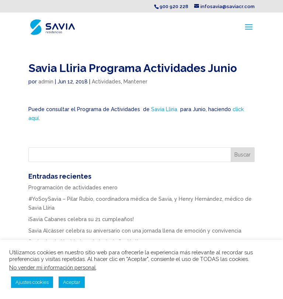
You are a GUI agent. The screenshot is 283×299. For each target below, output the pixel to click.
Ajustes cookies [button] (32, 282)
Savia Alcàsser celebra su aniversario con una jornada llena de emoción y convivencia (134, 231)
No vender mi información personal (52, 267)
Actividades (106, 82)
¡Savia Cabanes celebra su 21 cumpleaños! (81, 219)
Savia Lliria (164, 109)
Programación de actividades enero (73, 187)
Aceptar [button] (71, 282)
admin (45, 82)
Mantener (135, 82)
